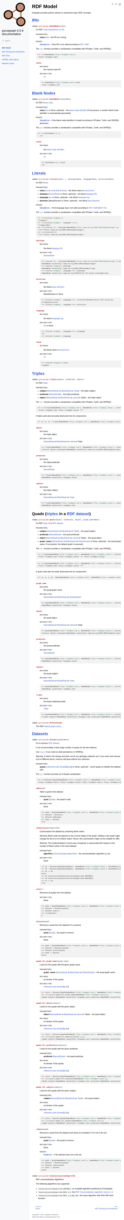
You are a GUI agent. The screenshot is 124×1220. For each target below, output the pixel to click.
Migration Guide (8, 63)
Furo (58, 1217)
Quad (66, 987)
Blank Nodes (43, 93)
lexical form (89, 191)
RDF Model (6, 48)
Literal (72, 441)
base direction (94, 201)
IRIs (35, 20)
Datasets (40, 733)
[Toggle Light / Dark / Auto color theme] (116, 4)
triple (45, 383)
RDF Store (6, 56)
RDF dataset (78, 514)
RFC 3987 (84, 44)
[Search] (14, 41)
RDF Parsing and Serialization (13, 52)
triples (52, 514)
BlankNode (62, 441)
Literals (39, 173)
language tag (83, 197)
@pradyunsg (51, 1217)
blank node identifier (78, 110)
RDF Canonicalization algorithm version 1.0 (94, 1192)
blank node (48, 103)
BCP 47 (102, 208)
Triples (38, 373)
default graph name (52, 726)
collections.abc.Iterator (53, 987)
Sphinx (41, 1217)
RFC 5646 (93, 208)
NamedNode (49, 256)
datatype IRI (91, 194)
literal (45, 183)
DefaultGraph (75, 597)
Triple (72, 497)
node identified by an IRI (53, 30)
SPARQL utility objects (10, 60)
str (45, 77)
